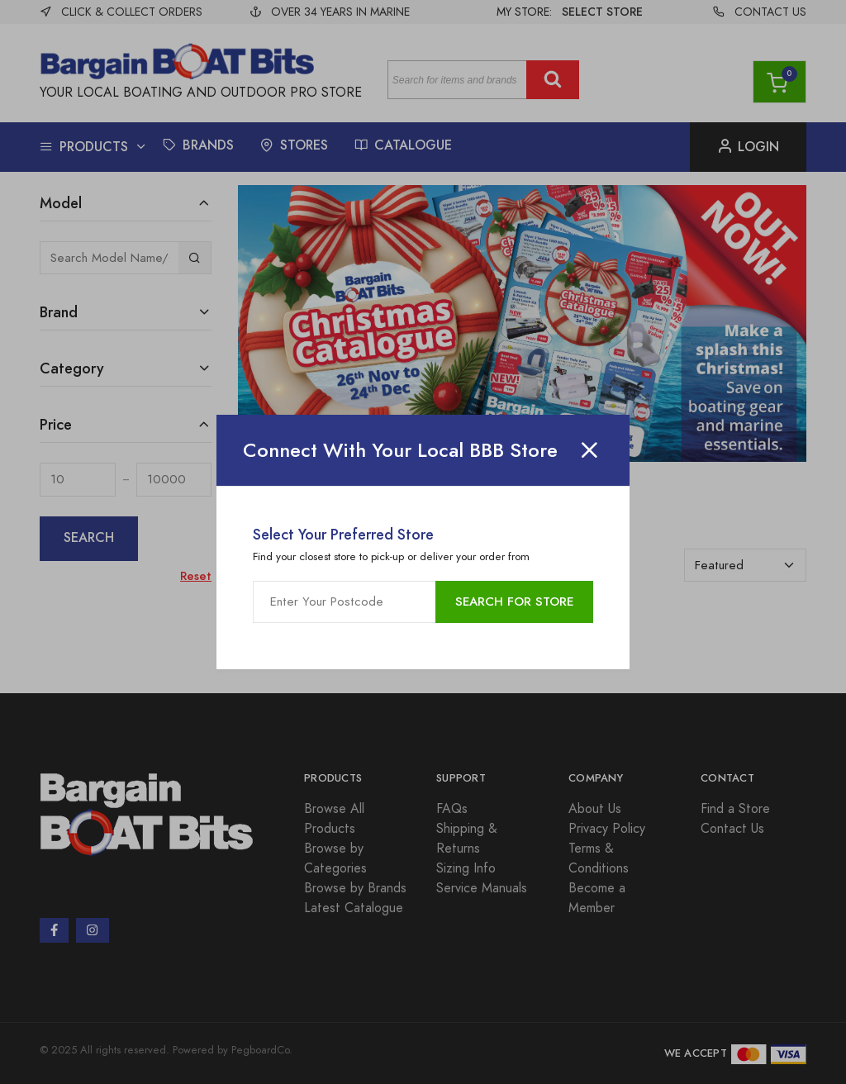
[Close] (589, 450)
